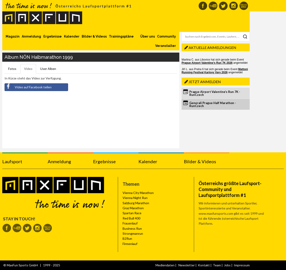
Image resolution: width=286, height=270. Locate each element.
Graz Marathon (133, 208)
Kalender (71, 36)
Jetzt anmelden (205, 81)
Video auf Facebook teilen (28, 86)
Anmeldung (31, 36)
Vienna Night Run (135, 198)
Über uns (147, 36)
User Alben (48, 69)
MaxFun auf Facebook (202, 5)
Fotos (12, 69)
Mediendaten (165, 265)
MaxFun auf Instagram (233, 5)
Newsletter (186, 265)
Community (166, 36)
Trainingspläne (121, 36)
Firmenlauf (130, 244)
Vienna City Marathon (138, 193)
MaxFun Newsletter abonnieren (243, 5)
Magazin (13, 36)
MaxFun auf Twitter (223, 5)
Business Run (132, 228)
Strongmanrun (133, 233)
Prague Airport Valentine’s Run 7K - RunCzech (214, 93)
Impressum (242, 265)
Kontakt (204, 265)
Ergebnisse (52, 36)
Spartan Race (132, 213)
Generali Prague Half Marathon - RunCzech (212, 104)
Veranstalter (165, 46)
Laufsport (12, 161)
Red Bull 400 (131, 218)
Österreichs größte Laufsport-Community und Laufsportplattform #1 (230, 189)
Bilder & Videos (94, 36)
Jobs (227, 265)
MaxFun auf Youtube (213, 5)
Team (217, 265)
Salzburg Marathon (136, 203)
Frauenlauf (130, 223)
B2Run (127, 238)
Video (28, 69)
